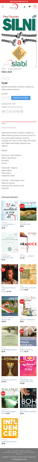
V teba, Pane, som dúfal (28, 288)
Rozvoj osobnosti (15, 69)
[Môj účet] (25, 6)
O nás (8, 451)
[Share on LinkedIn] (21, 111)
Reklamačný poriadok (27, 452)
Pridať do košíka (20, 98)
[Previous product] (7, 78)
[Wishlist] (30, 6)
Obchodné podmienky (10, 452)
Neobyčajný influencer (9, 442)
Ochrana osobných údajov (21, 451)
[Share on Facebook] (7, 111)
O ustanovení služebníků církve (7, 257)
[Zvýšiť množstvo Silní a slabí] (8, 98)
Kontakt (19, 454)
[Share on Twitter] (10, 111)
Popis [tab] (4, 123)
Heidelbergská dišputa (9, 350)
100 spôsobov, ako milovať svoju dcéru (26, 380)
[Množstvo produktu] (5, 98)
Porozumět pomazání (9, 411)
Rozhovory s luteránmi (9, 380)
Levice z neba (6, 320)
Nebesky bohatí (25, 224)
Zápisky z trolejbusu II (27, 320)
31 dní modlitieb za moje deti (8, 225)
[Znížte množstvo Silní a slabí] (3, 98)
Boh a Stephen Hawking (28, 411)
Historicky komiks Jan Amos (9, 288)
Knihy (4, 69)
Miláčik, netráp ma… (27, 350)
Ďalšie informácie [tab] (9, 128)
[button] (3, 6)
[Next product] (3, 78)
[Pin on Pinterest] (18, 111)
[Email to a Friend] (14, 111)
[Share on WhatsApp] (3, 111)
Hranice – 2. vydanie (27, 256)
